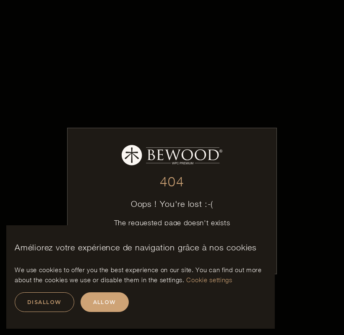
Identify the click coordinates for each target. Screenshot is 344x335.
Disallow (44, 302)
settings (171, 279)
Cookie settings (209, 279)
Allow (104, 302)
